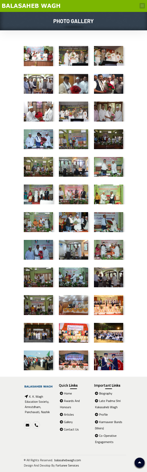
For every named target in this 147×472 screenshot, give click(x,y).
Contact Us (69, 429)
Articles (67, 414)
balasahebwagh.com (67, 460)
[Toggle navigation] (142, 6)
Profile (101, 414)
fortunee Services (67, 465)
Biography (103, 393)
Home (66, 393)
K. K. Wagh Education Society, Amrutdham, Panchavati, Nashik (37, 404)
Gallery (66, 422)
